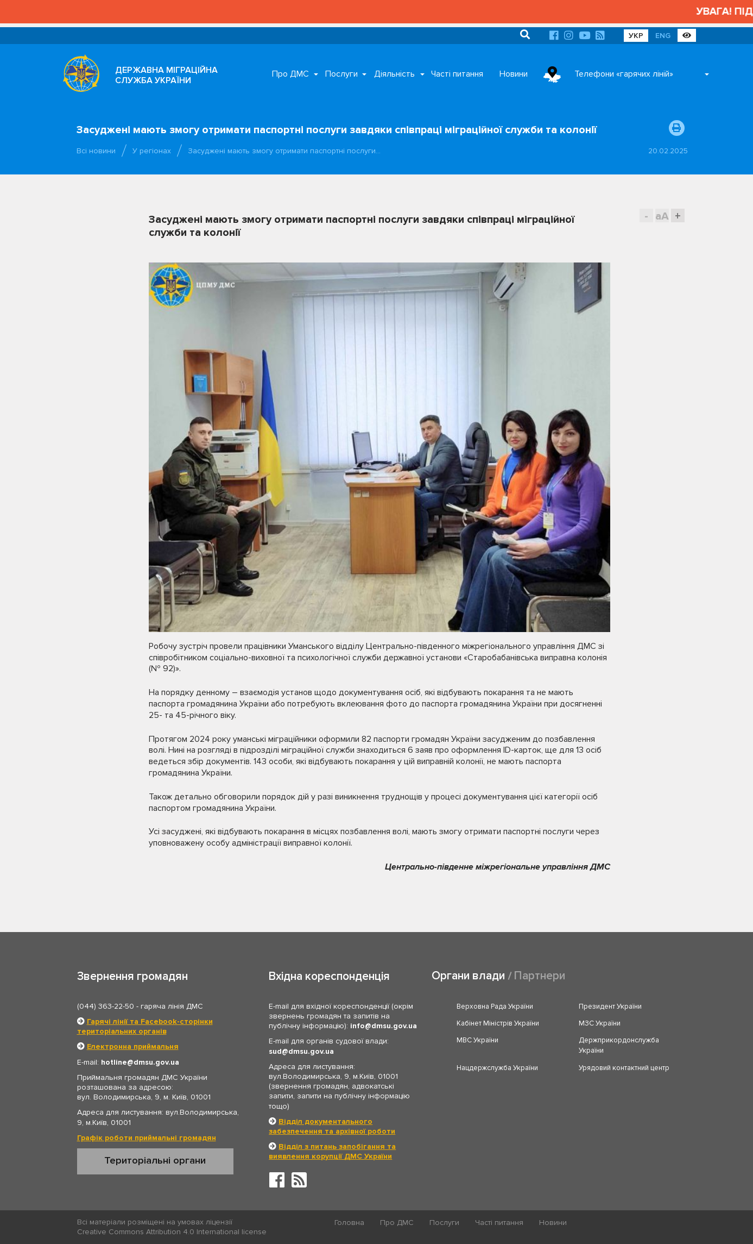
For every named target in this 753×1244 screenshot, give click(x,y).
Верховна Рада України (495, 1006)
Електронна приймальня (133, 1046)
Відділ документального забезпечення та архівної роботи (332, 1126)
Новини (513, 73)
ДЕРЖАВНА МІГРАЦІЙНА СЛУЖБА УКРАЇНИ (166, 75)
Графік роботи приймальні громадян (146, 1137)
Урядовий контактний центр (624, 1068)
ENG (662, 35)
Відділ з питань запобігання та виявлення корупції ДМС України (332, 1151)
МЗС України (600, 1023)
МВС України (477, 1040)
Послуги (341, 73)
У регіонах (151, 150)
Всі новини (96, 150)
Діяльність (394, 73)
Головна (349, 1222)
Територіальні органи (155, 1160)
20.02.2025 (668, 150)
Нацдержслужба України (497, 1068)
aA (662, 216)
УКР (636, 35)
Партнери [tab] (539, 976)
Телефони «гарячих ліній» (623, 73)
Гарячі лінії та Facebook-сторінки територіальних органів (145, 1026)
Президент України (610, 1006)
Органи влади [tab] (468, 976)
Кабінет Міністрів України (498, 1023)
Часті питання (457, 73)
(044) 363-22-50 (105, 1006)
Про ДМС (290, 73)
